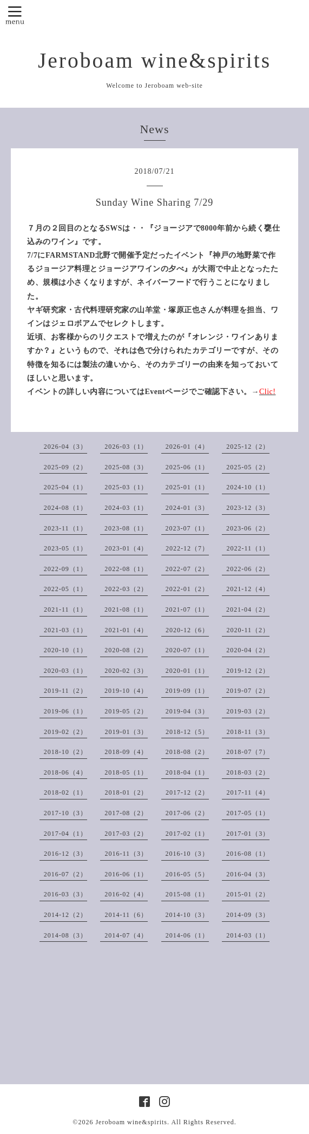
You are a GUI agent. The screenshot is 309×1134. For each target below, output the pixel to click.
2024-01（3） (187, 508)
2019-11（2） (65, 690)
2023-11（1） (65, 528)
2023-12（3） (247, 508)
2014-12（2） (65, 915)
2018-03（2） (247, 772)
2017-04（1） (65, 833)
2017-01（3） (247, 833)
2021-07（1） (187, 609)
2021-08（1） (126, 609)
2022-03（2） (126, 589)
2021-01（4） (126, 630)
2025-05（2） (247, 467)
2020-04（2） (247, 650)
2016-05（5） (187, 874)
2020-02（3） (126, 670)
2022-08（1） (126, 569)
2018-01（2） (126, 792)
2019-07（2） (247, 690)
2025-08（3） (126, 467)
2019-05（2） (126, 711)
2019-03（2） (247, 711)
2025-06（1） (187, 467)
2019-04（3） (187, 711)
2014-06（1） (187, 935)
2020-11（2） (247, 630)
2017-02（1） (187, 833)
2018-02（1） (65, 792)
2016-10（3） (187, 853)
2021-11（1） (65, 609)
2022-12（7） (187, 548)
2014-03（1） (247, 935)
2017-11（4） (247, 792)
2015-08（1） (187, 894)
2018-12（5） (187, 732)
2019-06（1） (65, 711)
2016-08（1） (247, 853)
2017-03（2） (126, 833)
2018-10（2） (65, 752)
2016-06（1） (126, 874)
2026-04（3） (65, 446)
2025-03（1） (126, 487)
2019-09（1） (187, 690)
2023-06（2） (247, 528)
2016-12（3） (65, 853)
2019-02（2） (65, 732)
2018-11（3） (247, 732)
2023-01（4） (126, 548)
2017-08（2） (126, 813)
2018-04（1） (187, 772)
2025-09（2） (65, 467)
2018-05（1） (126, 772)
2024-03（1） (126, 508)
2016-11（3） (126, 853)
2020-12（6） (187, 630)
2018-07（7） (247, 752)
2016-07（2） (65, 874)
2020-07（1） (187, 650)
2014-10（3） (187, 915)
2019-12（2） (247, 670)
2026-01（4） (187, 446)
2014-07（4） (126, 935)
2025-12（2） (247, 446)
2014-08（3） (65, 935)
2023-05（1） (65, 548)
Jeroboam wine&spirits (154, 61)
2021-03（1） (65, 630)
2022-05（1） (65, 589)
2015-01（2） (247, 894)
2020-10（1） (65, 650)
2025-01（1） (187, 487)
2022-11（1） (247, 548)
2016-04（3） (247, 874)
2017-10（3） (65, 813)
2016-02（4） (126, 894)
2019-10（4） (126, 690)
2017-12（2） (187, 792)
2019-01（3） (126, 732)
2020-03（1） (65, 670)
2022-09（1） (65, 569)
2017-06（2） (187, 813)
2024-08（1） (65, 508)
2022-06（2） (247, 569)
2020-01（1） (187, 670)
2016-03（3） (65, 894)
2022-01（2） (187, 589)
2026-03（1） (126, 446)
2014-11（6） (126, 915)
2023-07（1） (187, 528)
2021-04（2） (247, 609)
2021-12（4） (247, 589)
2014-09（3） (247, 915)
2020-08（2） (126, 650)
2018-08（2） (187, 752)
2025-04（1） (65, 487)
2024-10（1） (247, 487)
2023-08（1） (126, 528)
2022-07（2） (187, 569)
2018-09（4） (126, 752)
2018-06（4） (65, 772)
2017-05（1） (247, 813)
